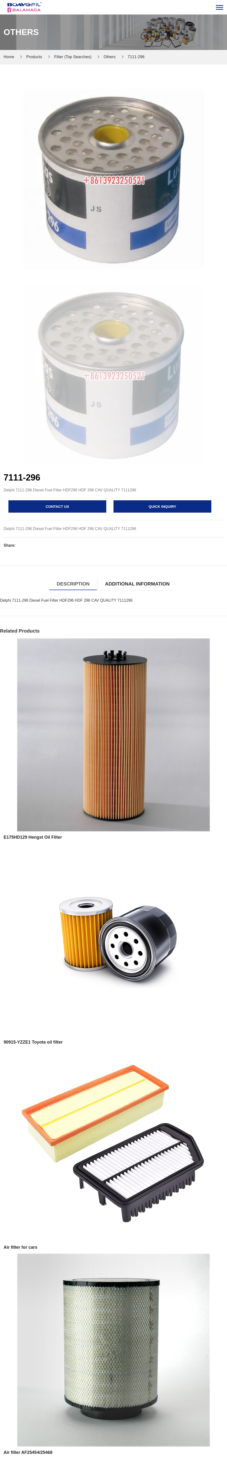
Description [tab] (73, 583)
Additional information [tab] (137, 583)
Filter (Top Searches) (73, 57)
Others (110, 57)
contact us (57, 506)
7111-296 (136, 57)
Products (34, 57)
